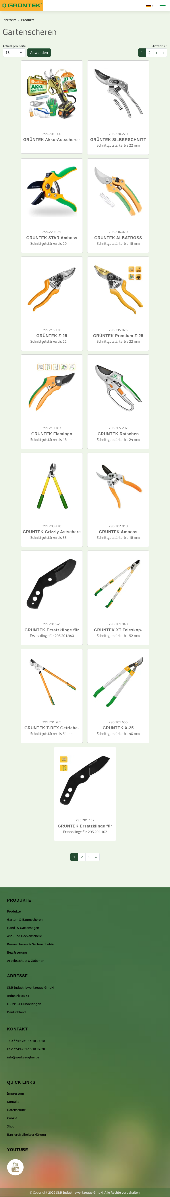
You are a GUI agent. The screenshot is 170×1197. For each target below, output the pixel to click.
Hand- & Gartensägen (23, 928)
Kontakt (13, 1102)
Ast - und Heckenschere (24, 936)
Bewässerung (17, 952)
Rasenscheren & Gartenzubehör (30, 944)
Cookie (12, 1118)
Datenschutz (16, 1110)
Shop (11, 1126)
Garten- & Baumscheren (25, 919)
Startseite (10, 20)
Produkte (28, 20)
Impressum (15, 1093)
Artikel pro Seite (14, 46)
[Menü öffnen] (163, 5)
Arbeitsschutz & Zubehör (25, 960)
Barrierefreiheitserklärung (26, 1134)
